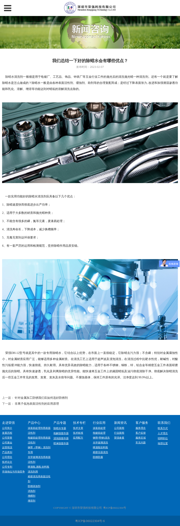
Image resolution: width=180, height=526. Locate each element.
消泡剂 (31, 491)
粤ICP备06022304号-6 (90, 521)
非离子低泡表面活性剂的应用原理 (37, 404)
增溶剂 (31, 500)
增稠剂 (31, 495)
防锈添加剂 (34, 486)
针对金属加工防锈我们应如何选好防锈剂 (41, 398)
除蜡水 (9, 76)
